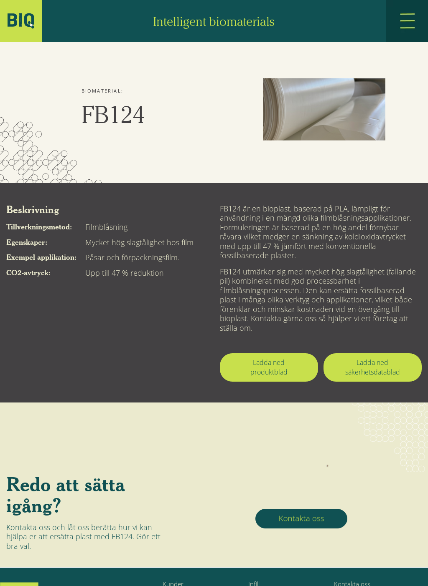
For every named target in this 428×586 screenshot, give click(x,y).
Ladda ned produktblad (269, 367)
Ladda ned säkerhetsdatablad (372, 367)
